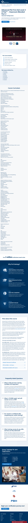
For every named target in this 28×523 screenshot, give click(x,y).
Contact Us (11, 516)
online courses (14, 406)
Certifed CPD (16, 388)
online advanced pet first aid (20, 328)
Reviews (20, 516)
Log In (1, 520)
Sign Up (2, 519)
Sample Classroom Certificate (9, 362)
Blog (10, 515)
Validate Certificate (13, 520)
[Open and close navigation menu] (26, 2)
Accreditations (12, 519)
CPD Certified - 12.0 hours (8, 365)
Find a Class (5, 21)
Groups (2, 516)
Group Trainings (6, 464)
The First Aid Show (21, 520)
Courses (2, 515)
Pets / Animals (9, 4)
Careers (20, 519)
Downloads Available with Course (10, 367)
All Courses (3, 4)
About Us (20, 515)
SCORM (22, 402)
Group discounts (12, 21)
